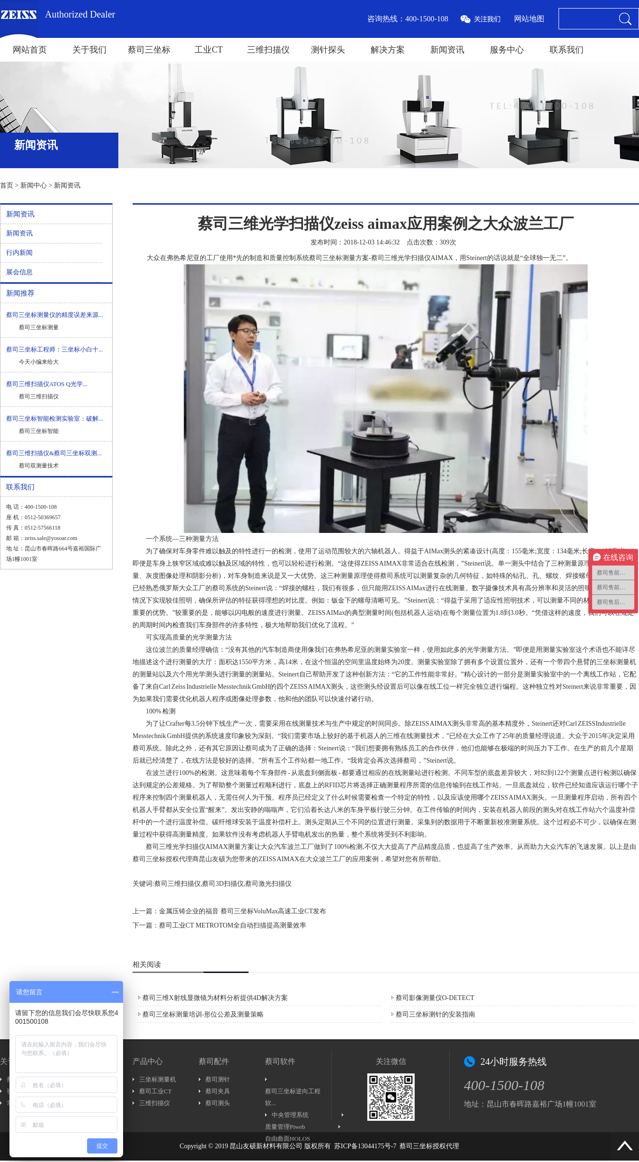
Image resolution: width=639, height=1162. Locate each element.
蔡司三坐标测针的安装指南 (435, 1014)
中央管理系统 (290, 1114)
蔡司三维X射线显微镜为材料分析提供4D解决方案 (215, 997)
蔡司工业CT (155, 1091)
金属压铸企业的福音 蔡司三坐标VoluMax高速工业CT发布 (242, 911)
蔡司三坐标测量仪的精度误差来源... (54, 314)
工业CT (208, 49)
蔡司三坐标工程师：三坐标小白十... (54, 349)
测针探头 (328, 49)
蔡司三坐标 (149, 49)
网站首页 (30, 49)
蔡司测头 (217, 1103)
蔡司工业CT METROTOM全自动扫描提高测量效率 (232, 925)
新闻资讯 (447, 49)
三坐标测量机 (157, 1079)
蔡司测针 (217, 1079)
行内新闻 (19, 252)
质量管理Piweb (285, 1126)
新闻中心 (33, 185)
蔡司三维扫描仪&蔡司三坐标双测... (54, 453)
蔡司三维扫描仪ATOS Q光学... (47, 383)
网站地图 (529, 19)
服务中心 (507, 49)
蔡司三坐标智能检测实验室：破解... (54, 418)
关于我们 (89, 49)
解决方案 (388, 49)
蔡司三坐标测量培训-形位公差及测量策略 (203, 1014)
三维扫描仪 (268, 49)
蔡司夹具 (217, 1091)
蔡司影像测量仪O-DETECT (435, 997)
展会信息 (19, 272)
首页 (6, 185)
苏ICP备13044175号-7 (365, 1146)
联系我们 (567, 49)
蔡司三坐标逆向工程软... (292, 1097)
